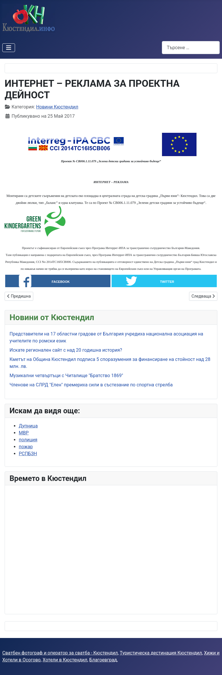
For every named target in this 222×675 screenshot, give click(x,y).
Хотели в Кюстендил (65, 660)
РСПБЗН (28, 453)
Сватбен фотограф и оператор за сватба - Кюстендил (60, 653)
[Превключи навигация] (8, 47)
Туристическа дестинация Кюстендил (161, 653)
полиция (28, 439)
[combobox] (191, 47)
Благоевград (103, 660)
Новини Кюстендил (57, 107)
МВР (24, 433)
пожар (26, 446)
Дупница (28, 426)
